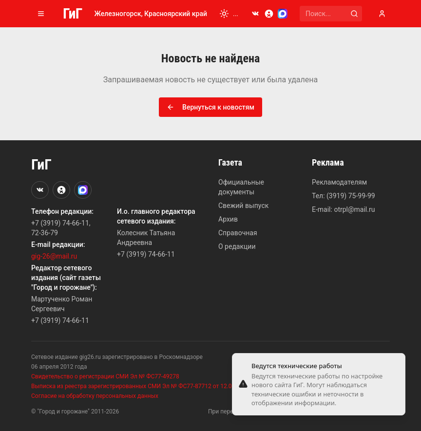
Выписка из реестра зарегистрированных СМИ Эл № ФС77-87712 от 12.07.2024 (140, 386)
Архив (228, 219)
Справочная (237, 233)
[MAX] (282, 14)
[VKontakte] (255, 14)
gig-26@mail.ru (54, 256)
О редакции (236, 246)
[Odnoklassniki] (269, 14)
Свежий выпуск (243, 205)
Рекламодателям (339, 182)
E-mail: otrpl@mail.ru (343, 209)
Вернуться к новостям (210, 107)
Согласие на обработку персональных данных (94, 396)
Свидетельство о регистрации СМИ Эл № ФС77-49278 (105, 376)
